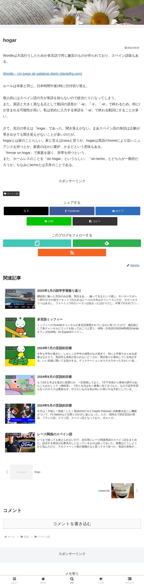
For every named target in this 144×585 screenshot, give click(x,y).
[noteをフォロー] (37, 243)
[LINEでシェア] (49, 221)
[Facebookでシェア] (72, 211)
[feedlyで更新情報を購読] (107, 243)
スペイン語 (11, 193)
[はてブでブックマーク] (117, 211)
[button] (95, 221)
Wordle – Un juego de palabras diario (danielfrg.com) (42, 74)
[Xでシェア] (26, 211)
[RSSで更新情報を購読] (72, 252)
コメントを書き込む (72, 524)
